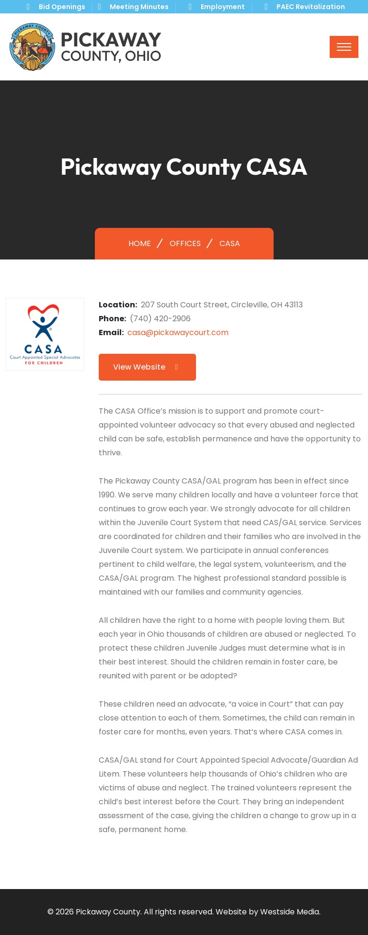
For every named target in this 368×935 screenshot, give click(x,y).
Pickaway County (108, 911)
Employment (223, 6)
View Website (147, 366)
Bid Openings (62, 6)
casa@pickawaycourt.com (178, 332)
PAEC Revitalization (310, 6)
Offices (185, 243)
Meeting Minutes (139, 6)
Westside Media (289, 911)
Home (139, 243)
